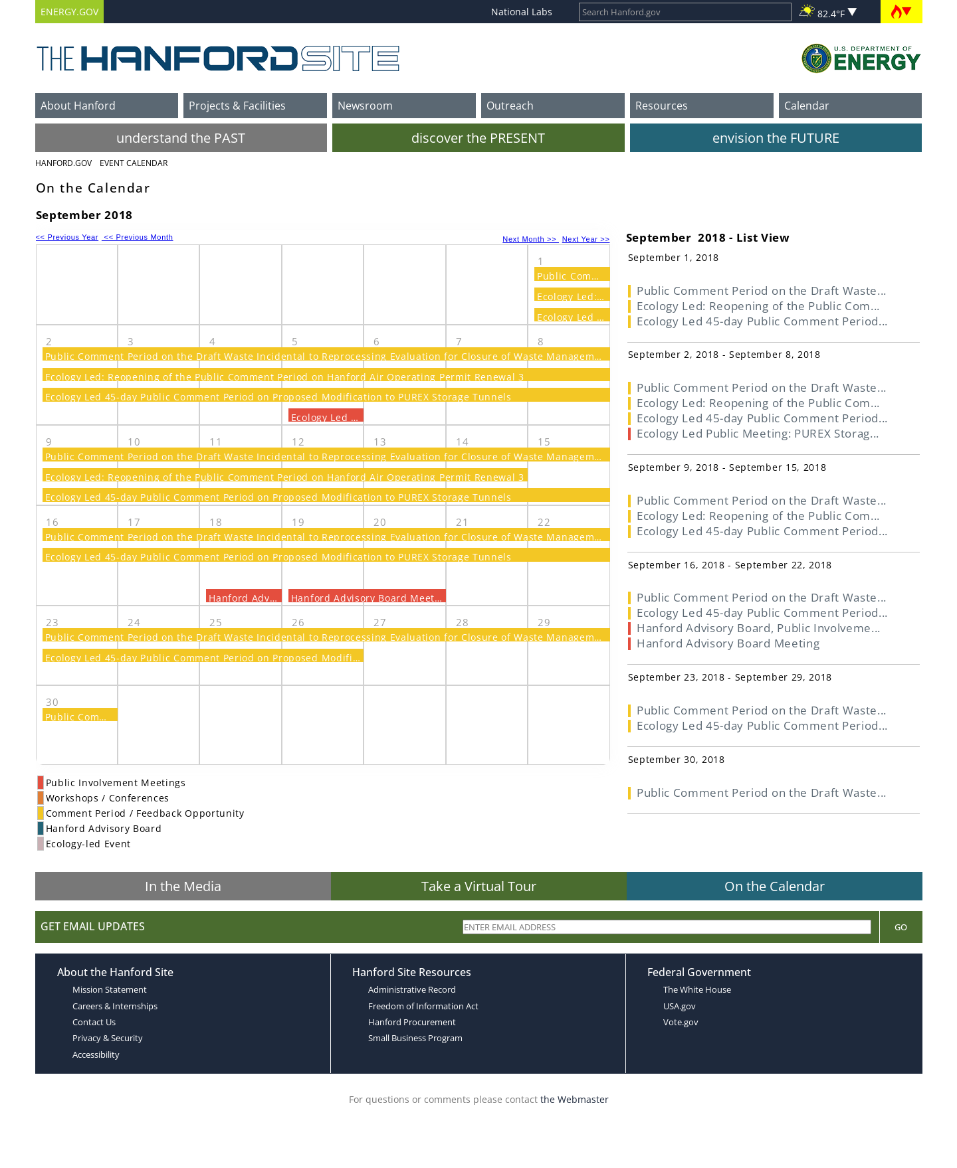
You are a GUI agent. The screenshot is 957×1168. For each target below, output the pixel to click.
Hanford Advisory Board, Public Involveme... (759, 627)
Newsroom (365, 105)
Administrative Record (412, 989)
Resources (661, 105)
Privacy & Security (107, 1038)
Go (901, 927)
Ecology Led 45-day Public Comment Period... (762, 321)
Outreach (510, 105)
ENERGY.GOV (69, 11)
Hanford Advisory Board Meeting (370, 598)
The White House (697, 989)
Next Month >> (530, 239)
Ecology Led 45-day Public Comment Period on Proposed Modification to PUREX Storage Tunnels (278, 396)
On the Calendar (774, 886)
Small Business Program (415, 1038)
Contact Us (94, 1022)
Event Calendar (133, 163)
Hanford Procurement (412, 1022)
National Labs (521, 11)
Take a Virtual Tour (478, 886)
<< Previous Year (67, 237)
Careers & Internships (115, 1006)
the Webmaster (574, 1099)
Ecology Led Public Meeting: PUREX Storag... (758, 433)
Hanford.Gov (63, 163)
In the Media (183, 886)
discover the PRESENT (478, 138)
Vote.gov (680, 1022)
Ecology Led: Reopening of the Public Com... (758, 305)
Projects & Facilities (237, 105)
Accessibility (96, 1054)
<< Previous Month (137, 237)
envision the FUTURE (775, 138)
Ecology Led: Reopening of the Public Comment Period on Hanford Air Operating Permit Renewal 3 (284, 377)
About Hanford (78, 105)
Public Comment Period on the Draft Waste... (762, 290)
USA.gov (679, 1006)
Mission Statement (109, 989)
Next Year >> (586, 239)
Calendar (806, 105)
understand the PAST (180, 138)
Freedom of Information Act (423, 1006)
